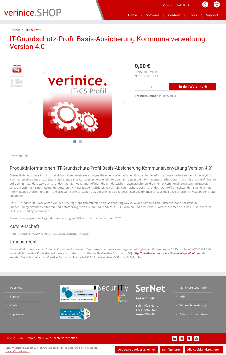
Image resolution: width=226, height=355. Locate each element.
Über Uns (15, 287)
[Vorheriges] (31, 103)
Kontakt (14, 305)
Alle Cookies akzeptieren (203, 349)
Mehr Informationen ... (17, 351)
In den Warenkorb (193, 86)
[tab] (19, 156)
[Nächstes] (124, 103)
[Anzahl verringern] (139, 87)
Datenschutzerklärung (193, 314)
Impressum (17, 314)
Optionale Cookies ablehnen (137, 349)
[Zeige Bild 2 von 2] (80, 141)
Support (14, 296)
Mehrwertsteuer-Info (193, 287)
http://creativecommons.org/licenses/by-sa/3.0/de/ (166, 253)
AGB (182, 296)
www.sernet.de (145, 313)
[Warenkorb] (217, 6)
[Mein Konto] (205, 5)
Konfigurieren (171, 349)
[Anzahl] (151, 87)
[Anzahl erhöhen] (163, 87)
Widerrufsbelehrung (192, 305)
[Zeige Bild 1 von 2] (74, 141)
